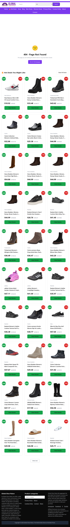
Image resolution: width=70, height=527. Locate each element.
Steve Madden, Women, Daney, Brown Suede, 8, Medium (34, 176)
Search (56, 4)
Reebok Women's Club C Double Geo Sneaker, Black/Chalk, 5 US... (34, 214)
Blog (23, 9)
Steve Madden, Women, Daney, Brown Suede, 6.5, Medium (11, 214)
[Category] (44, 4)
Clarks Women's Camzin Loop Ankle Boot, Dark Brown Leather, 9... (11, 404)
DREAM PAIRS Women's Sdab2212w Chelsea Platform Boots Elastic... (34, 404)
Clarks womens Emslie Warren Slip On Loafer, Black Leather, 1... (34, 328)
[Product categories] (35, 497)
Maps (41, 504)
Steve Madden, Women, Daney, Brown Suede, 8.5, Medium (57, 176)
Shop (19, 9)
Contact (35, 12)
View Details (12, 108)
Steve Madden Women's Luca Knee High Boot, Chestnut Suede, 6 (11, 176)
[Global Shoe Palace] (9, 4)
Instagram (51, 506)
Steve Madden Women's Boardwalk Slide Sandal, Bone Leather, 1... (34, 442)
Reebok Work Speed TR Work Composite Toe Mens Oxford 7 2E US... (11, 366)
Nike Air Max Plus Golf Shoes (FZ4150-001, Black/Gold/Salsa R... (57, 328)
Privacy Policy (47, 9)
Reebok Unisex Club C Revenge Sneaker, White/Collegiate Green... (57, 442)
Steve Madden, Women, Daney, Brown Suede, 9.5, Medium (57, 138)
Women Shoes (38, 9)
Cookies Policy (57, 9)
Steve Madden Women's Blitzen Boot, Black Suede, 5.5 (57, 252)
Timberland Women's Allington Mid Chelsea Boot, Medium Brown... (11, 252)
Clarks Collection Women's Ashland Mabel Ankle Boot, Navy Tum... (11, 138)
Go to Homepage (35, 62)
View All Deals (62, 72)
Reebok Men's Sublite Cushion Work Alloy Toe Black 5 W (57, 214)
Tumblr (66, 506)
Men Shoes (29, 9)
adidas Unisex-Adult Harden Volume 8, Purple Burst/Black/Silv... (11, 290)
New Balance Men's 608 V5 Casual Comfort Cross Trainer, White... (11, 100)
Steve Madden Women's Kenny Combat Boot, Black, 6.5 (34, 100)
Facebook (58, 506)
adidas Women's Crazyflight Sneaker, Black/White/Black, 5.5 (34, 290)
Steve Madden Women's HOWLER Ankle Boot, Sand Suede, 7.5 (34, 366)
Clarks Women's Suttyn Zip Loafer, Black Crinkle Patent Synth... (34, 138)
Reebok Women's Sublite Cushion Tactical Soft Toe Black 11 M (57, 290)
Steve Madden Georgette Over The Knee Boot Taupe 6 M (11, 442)
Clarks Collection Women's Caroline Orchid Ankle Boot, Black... (57, 366)
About (64, 9)
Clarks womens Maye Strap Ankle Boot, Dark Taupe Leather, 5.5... (34, 252)
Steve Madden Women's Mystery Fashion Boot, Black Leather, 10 (57, 404)
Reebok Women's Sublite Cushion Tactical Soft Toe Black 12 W (11, 328)
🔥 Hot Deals (13, 9)
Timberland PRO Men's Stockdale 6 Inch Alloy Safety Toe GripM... (57, 100)
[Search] (26, 4)
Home (6, 9)
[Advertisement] (35, 27)
